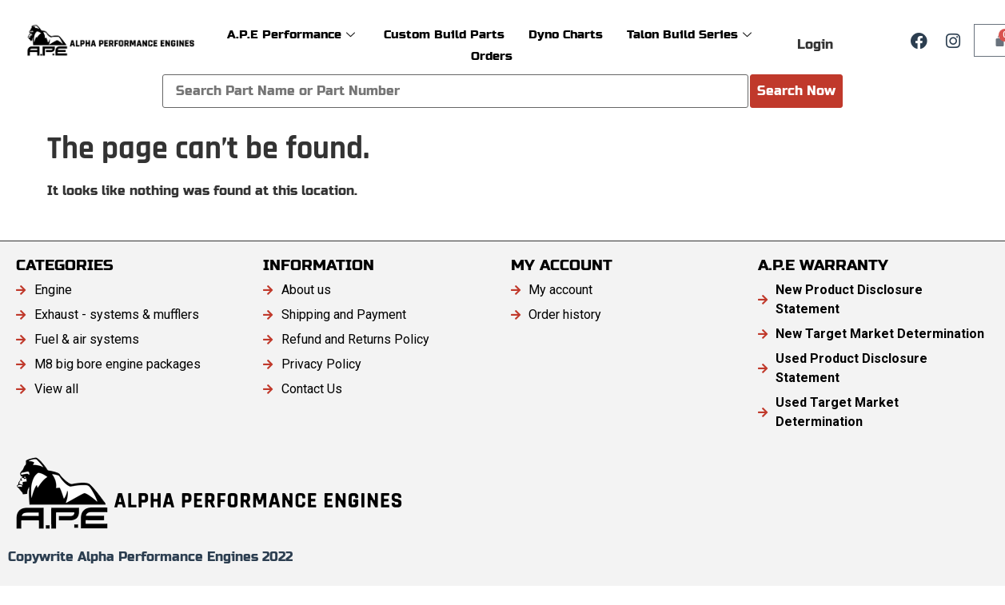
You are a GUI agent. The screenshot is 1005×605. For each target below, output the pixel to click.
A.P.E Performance (291, 34)
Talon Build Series (689, 34)
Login (815, 44)
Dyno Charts (565, 34)
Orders (491, 55)
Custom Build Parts (444, 34)
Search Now (796, 90)
